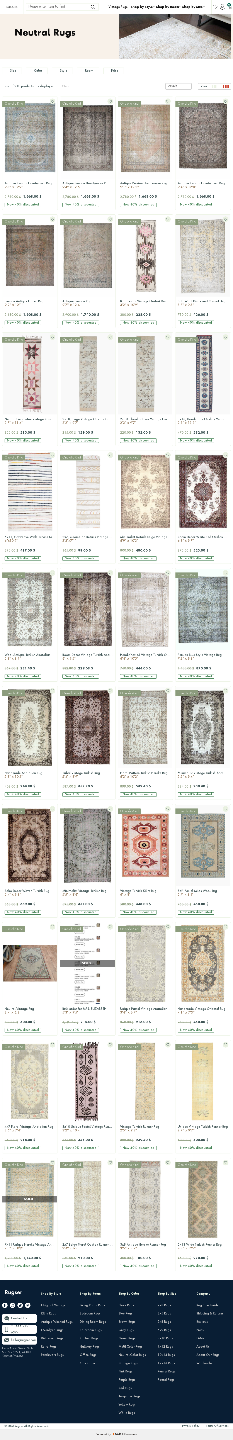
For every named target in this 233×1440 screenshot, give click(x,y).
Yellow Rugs (127, 1405)
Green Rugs (127, 1339)
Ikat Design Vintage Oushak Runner (145, 304)
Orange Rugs (128, 1364)
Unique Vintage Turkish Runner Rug (203, 1130)
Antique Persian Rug (87, 304)
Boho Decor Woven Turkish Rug (30, 894)
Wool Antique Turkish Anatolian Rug (31, 658)
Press (200, 1331)
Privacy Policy (190, 1427)
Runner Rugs (166, 1372)
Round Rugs (166, 1380)
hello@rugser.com (24, 1341)
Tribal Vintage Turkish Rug (87, 776)
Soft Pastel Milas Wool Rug (203, 894)
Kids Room (87, 1364)
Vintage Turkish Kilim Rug (145, 894)
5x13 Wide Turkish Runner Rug (203, 1248)
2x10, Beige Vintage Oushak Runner (88, 422)
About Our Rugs (207, 1356)
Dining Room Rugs (93, 1323)
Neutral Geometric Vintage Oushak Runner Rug (31, 422)
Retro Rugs (48, 1347)
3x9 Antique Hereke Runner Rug (145, 1248)
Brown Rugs (127, 1323)
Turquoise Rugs (129, 1397)
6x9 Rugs (164, 1331)
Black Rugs (126, 1306)
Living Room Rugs (92, 1306)
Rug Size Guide (207, 1306)
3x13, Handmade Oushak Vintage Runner (204, 422)
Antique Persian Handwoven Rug (30, 186)
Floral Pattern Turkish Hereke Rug (145, 776)
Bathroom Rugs (91, 1331)
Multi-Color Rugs (130, 1347)
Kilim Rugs (48, 1314)
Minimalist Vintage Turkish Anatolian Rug (204, 776)
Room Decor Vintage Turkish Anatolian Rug (88, 658)
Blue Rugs (125, 1314)
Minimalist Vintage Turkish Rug (87, 894)
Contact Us (19, 1319)
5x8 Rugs (164, 1323)
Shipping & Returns (209, 1314)
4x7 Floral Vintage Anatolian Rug (30, 1130)
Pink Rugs (125, 1372)
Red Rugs (125, 1389)
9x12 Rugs (165, 1347)
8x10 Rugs (165, 1339)
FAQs (200, 1339)
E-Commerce (129, 1435)
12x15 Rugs (166, 1364)
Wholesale (204, 1364)
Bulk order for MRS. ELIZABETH (87, 1012)
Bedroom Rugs (90, 1314)
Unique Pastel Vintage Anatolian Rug (146, 1012)
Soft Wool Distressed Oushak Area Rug (204, 304)
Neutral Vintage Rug (30, 1012)
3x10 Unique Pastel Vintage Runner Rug (88, 1130)
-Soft (117, 1435)
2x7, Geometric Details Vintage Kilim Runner (88, 540)
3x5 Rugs (164, 1314)
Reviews (202, 1323)
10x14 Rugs (166, 1356)
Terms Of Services (217, 1427)
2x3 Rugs (164, 1306)
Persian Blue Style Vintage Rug (203, 658)
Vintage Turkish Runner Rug (145, 1130)
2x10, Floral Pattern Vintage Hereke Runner (146, 422)
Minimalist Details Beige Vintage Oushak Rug (146, 540)
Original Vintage (53, 1306)
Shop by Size (192, 6)
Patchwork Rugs (52, 1356)
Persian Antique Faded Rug (30, 304)
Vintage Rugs (118, 6)
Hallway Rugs (89, 1347)
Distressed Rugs (52, 1339)
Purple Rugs (127, 1380)
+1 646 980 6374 (19, 1330)
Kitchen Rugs (89, 1339)
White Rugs (127, 1414)
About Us (202, 1347)
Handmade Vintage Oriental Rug (203, 1012)
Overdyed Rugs (52, 1331)
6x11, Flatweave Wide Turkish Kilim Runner (31, 540)
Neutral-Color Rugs (132, 1356)
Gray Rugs (126, 1331)
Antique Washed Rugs (57, 1323)
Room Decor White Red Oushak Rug (204, 540)
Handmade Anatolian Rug (30, 776)
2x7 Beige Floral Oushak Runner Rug (88, 1248)
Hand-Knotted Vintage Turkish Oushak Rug (146, 658)
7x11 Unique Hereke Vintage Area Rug (31, 1248)
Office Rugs (88, 1356)
